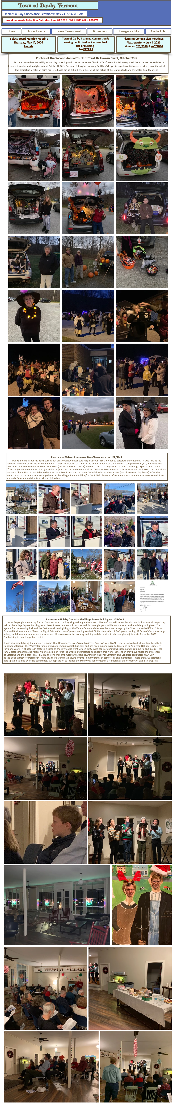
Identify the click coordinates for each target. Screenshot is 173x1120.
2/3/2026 (142, 46)
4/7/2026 (157, 46)
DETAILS (88, 49)
